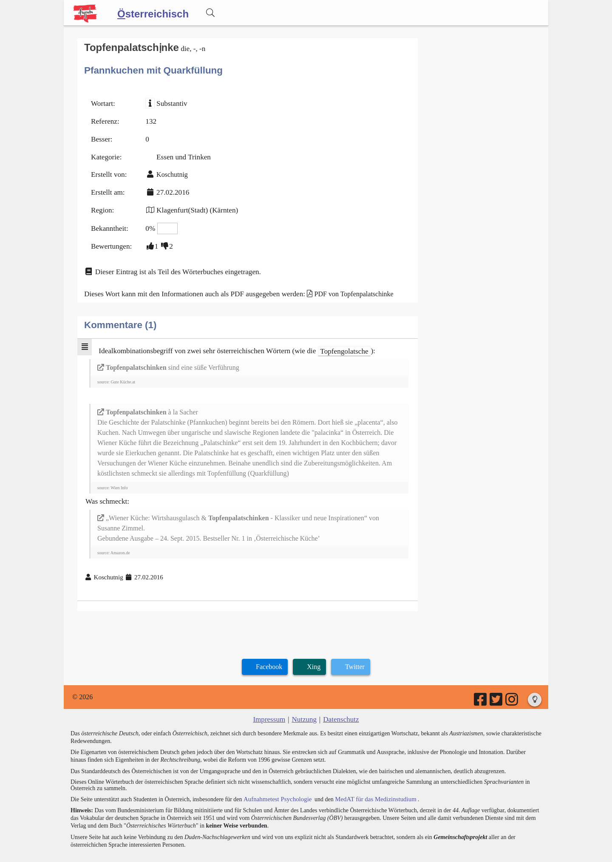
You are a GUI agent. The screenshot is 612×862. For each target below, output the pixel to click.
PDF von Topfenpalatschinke (338, 282)
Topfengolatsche (327, 338)
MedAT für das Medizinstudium (368, 781)
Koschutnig (168, 169)
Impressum (271, 702)
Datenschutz (339, 702)
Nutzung (304, 702)
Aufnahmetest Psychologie (275, 781)
